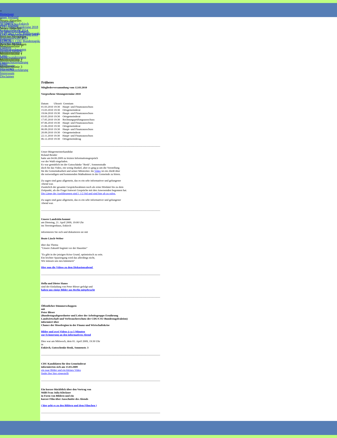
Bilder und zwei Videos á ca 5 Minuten (63, 331)
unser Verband (9, 17)
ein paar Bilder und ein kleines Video (61, 370)
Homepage (7, 14)
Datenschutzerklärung (14, 62)
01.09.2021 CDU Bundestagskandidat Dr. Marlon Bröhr (36, 41)
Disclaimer (7, 76)
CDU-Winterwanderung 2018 (19, 34)
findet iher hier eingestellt (55, 373)
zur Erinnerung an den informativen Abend (66, 334)
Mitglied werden (10, 50)
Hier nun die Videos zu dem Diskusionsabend (67, 267)
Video (97, 170)
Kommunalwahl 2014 (14, 38)
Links (3, 63)
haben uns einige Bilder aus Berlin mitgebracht (68, 289)
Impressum (7, 73)
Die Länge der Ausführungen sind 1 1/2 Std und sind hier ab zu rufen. (78, 193)
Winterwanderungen (13, 57)
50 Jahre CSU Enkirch (14, 31)
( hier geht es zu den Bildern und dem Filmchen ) (69, 405)
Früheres (5, 47)
